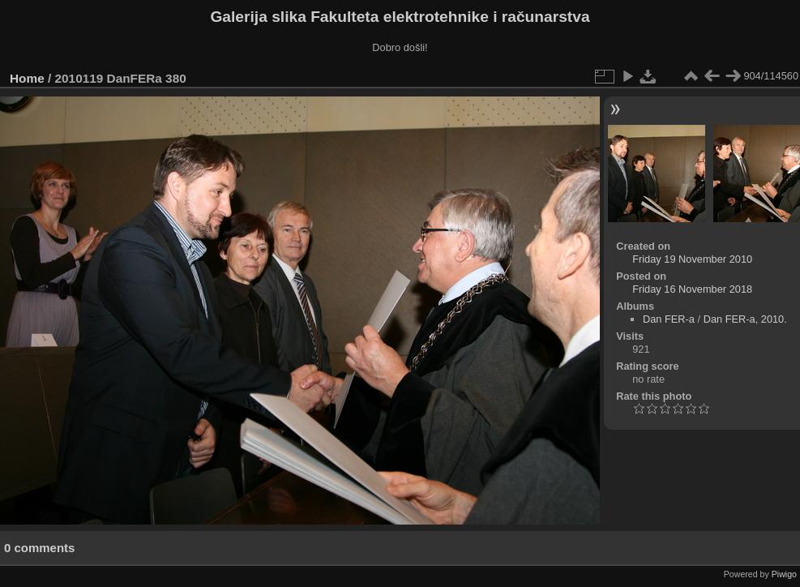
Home (27, 78)
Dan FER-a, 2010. (745, 319)
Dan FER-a (669, 319)
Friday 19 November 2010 (692, 259)
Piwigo (784, 574)
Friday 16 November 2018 (692, 289)
